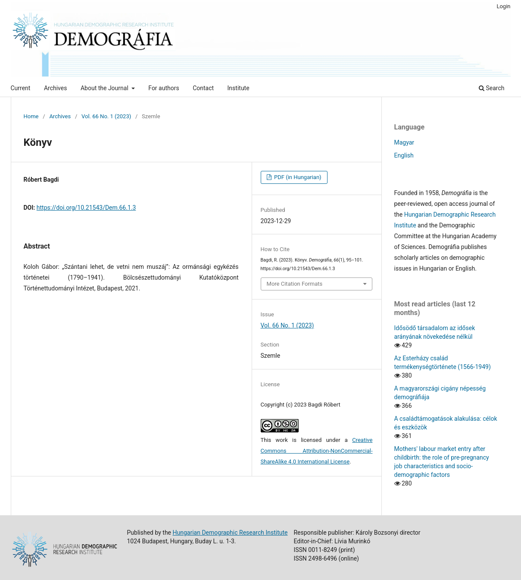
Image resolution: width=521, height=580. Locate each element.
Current (21, 88)
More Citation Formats (295, 284)
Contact (203, 88)
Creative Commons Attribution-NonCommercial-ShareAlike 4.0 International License (317, 451)
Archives (55, 88)
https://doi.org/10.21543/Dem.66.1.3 (86, 207)
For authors (163, 88)
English (404, 155)
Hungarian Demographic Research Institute (230, 532)
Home (31, 116)
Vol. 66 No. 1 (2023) (106, 116)
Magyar (404, 142)
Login (503, 6)
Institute (239, 88)
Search (491, 88)
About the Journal (105, 88)
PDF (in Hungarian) (297, 177)
